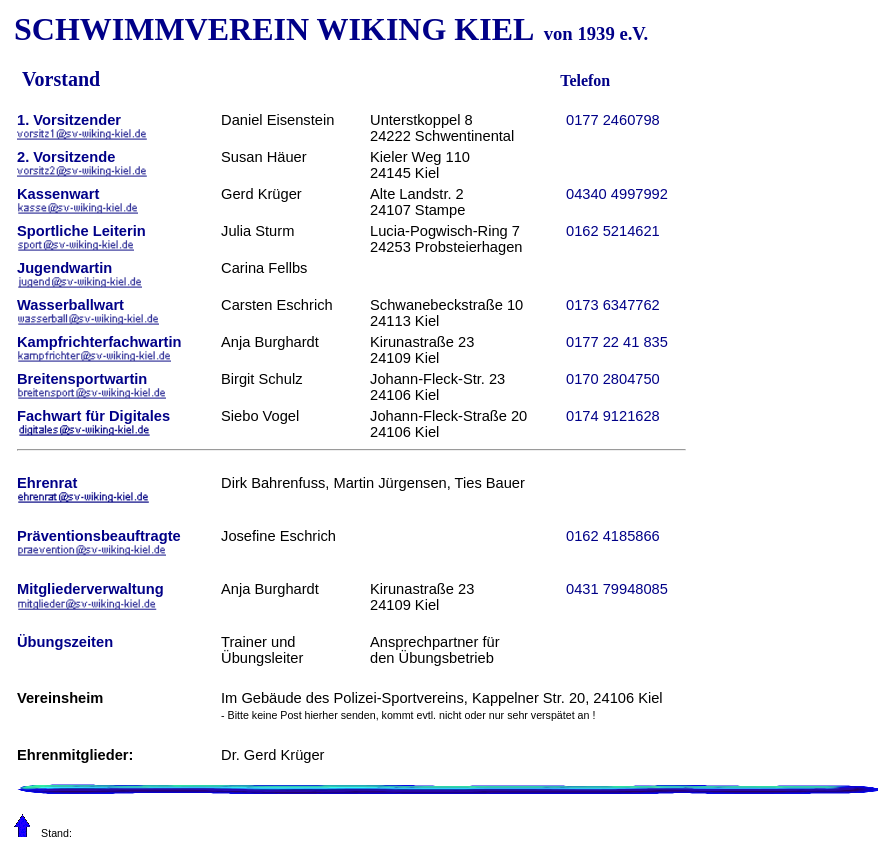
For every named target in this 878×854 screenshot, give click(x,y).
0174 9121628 (613, 416)
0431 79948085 (617, 589)
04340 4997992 (617, 194)
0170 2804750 (613, 379)
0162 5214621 (613, 231)
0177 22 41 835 (617, 342)
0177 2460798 (613, 120)
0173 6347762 (613, 305)
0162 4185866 (613, 536)
